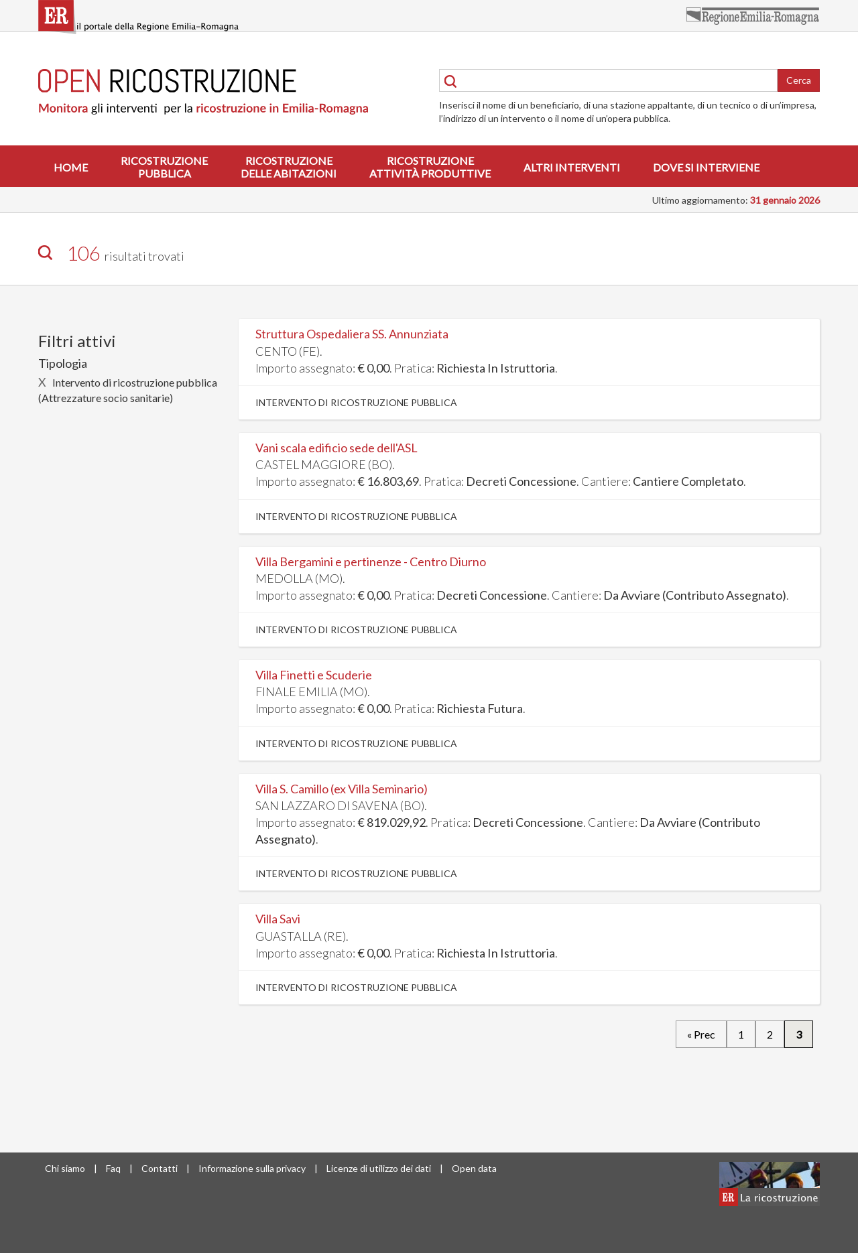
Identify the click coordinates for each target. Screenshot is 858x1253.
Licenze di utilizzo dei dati (378, 1168)
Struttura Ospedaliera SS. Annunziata (351, 333)
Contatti (159, 1168)
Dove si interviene (706, 167)
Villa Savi (277, 918)
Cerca (798, 80)
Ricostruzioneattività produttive (430, 167)
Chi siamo (65, 1168)
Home (71, 167)
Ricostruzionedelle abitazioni (288, 167)
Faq (113, 1168)
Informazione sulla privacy (252, 1168)
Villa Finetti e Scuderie (313, 674)
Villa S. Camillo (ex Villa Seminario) (341, 788)
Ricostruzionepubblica (164, 167)
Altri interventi (572, 167)
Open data (474, 1168)
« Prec (701, 1034)
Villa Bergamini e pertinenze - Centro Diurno (370, 561)
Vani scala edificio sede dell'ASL (336, 447)
